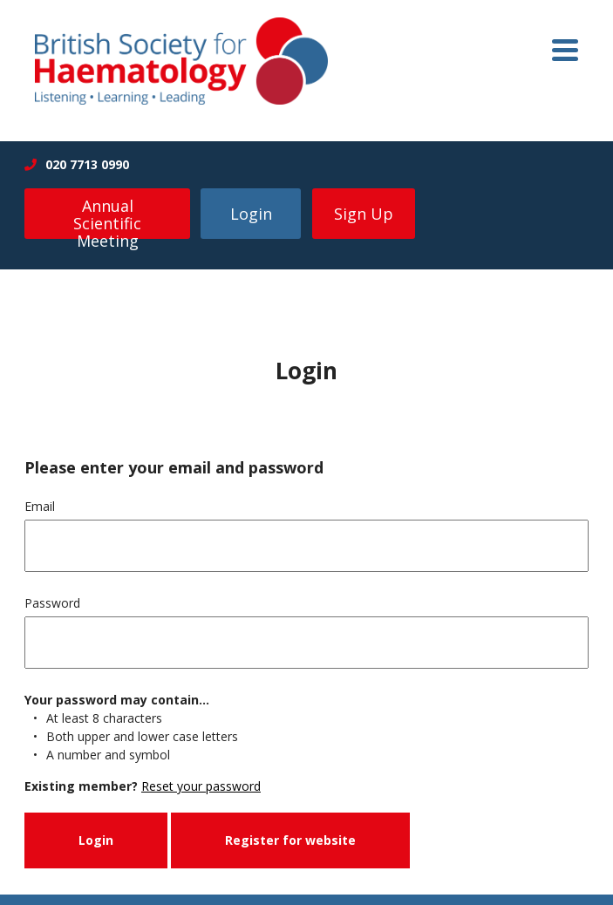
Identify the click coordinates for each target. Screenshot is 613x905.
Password (52, 603)
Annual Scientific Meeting (107, 217)
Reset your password (201, 786)
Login (251, 213)
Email (39, 506)
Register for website (290, 840)
